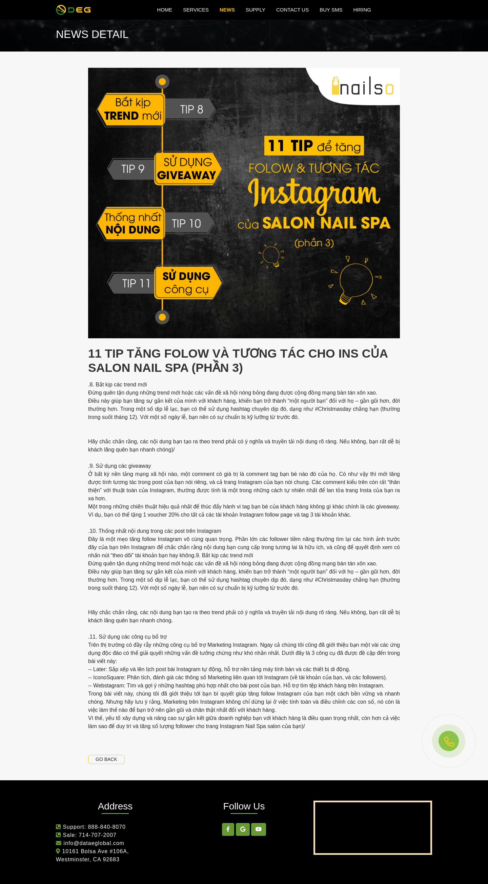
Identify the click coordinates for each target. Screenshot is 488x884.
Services (196, 10)
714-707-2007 (98, 835)
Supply (255, 10)
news (227, 10)
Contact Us (292, 10)
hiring (362, 10)
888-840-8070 (107, 827)
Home (164, 10)
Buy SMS (331, 10)
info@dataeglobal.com (93, 843)
